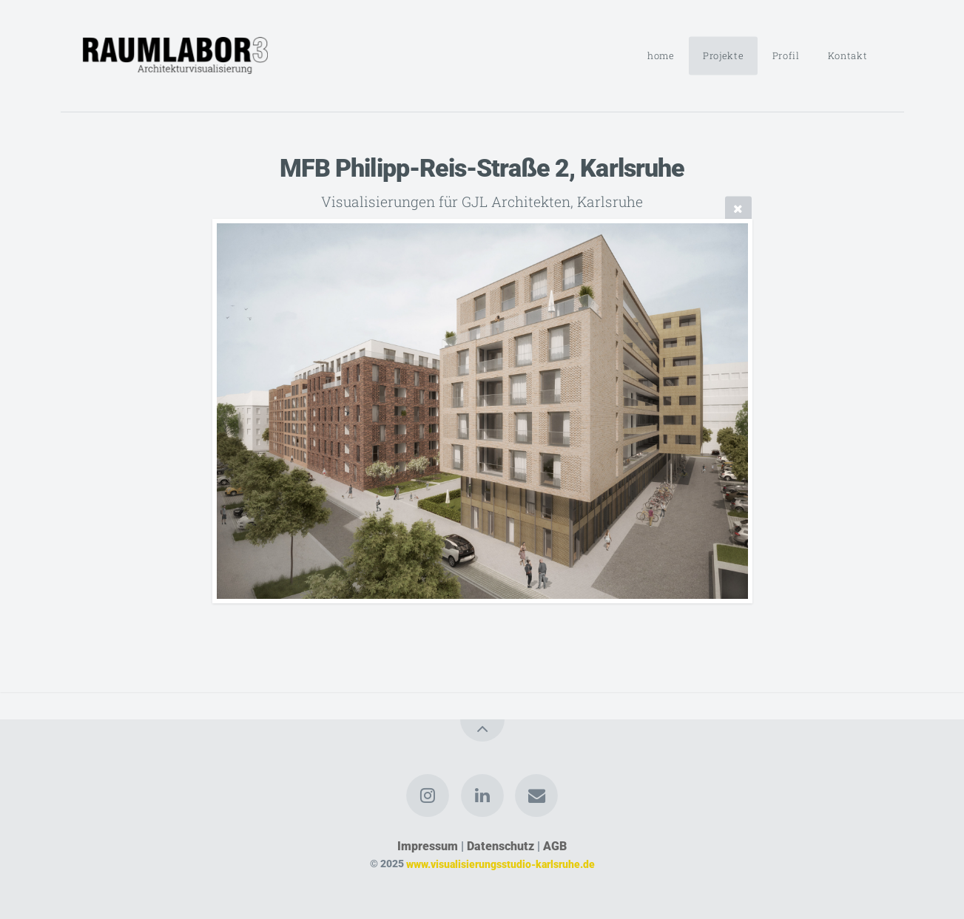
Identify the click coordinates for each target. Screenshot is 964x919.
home (661, 55)
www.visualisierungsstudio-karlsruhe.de (500, 864)
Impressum (427, 846)
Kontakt (847, 55)
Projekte (723, 55)
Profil (786, 55)
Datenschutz (500, 846)
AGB (555, 846)
